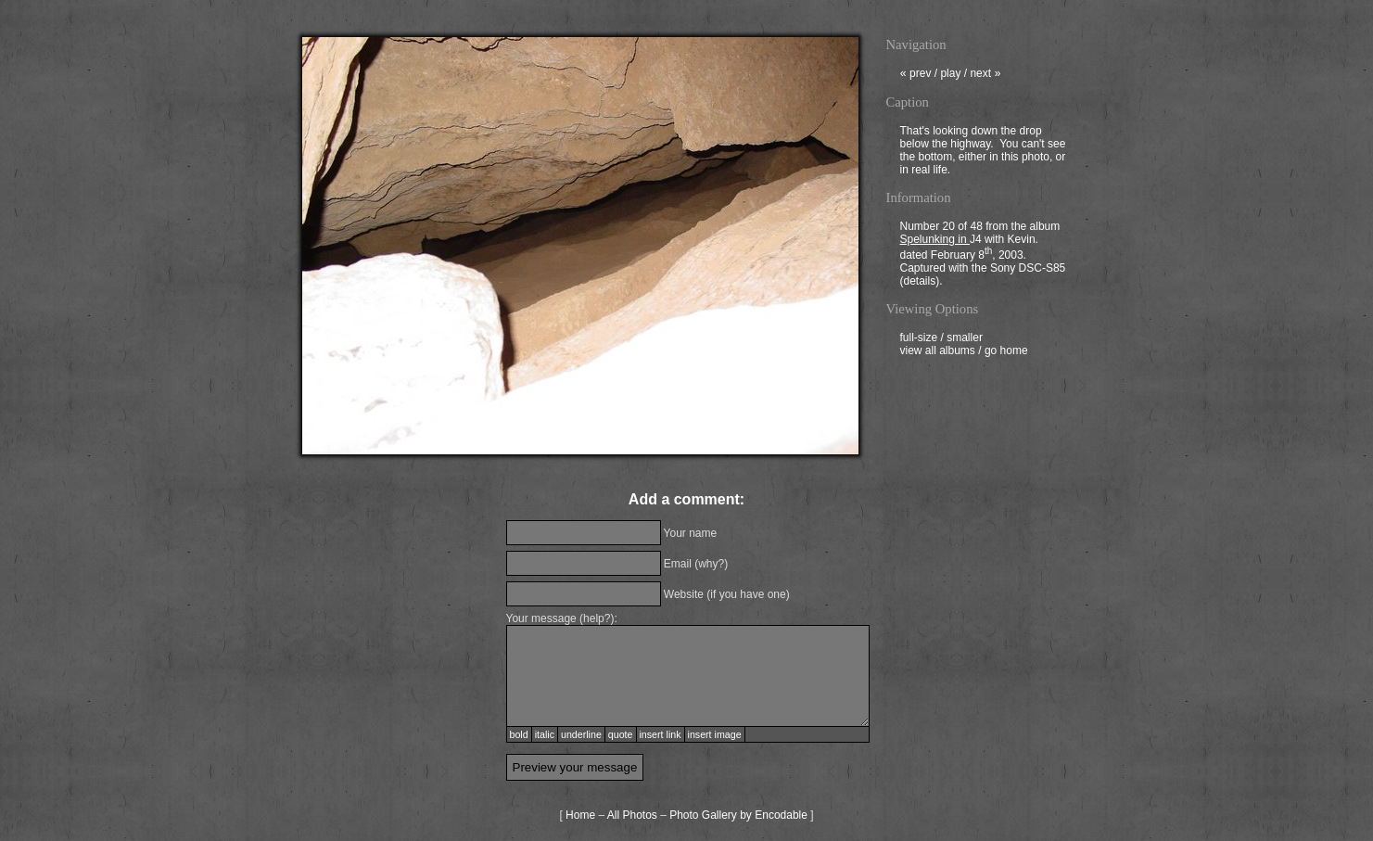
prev (916, 75)
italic (544, 734)
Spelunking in (935, 241)
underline (581, 734)
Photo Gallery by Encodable (738, 815)
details (920, 282)
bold (519, 734)
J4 (976, 241)
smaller (965, 339)
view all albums (937, 352)
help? (596, 618)
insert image (715, 734)
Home (580, 815)
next (985, 75)
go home (1006, 352)
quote (620, 734)
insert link (660, 734)
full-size (919, 339)
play (950, 75)
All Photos (632, 815)
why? (711, 563)
